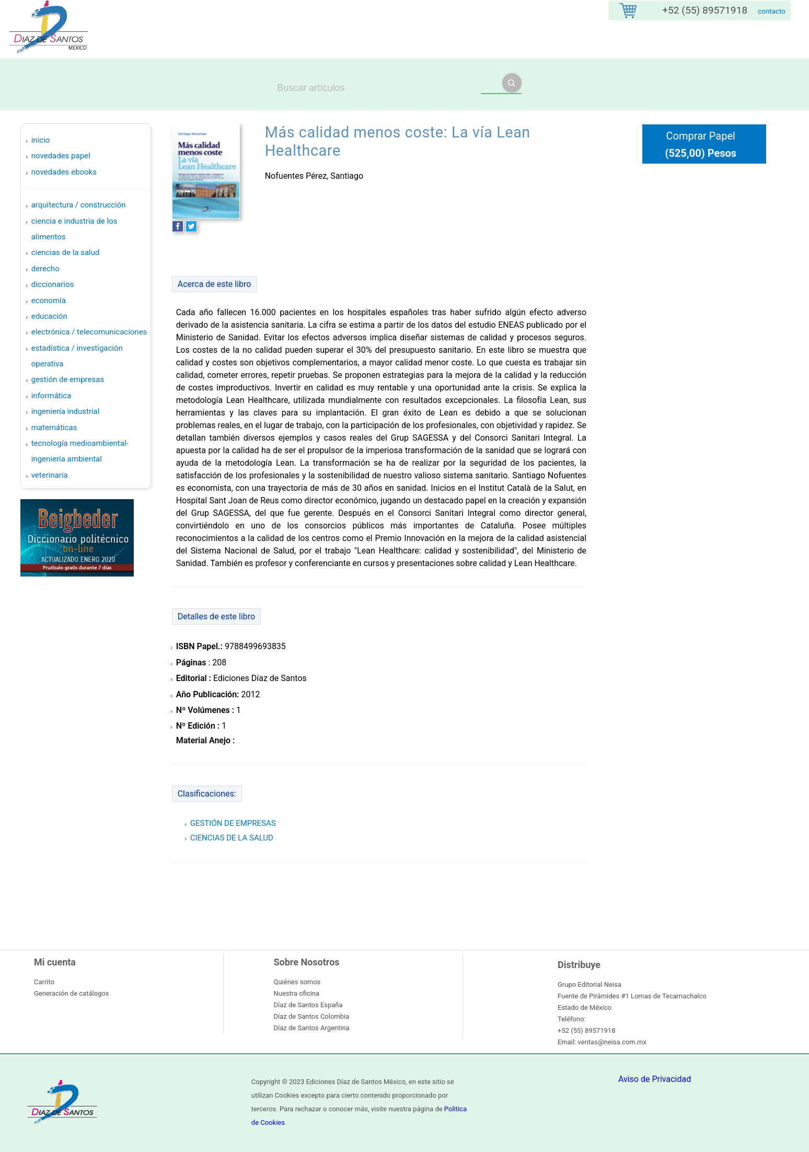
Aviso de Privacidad (654, 1079)
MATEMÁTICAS (54, 427)
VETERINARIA (49, 475)
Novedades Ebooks (64, 172)
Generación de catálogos (71, 993)
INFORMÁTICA (51, 395)
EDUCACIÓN (49, 316)
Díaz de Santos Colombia (312, 1016)
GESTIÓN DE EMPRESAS (67, 379)
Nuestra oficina (297, 993)
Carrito (44, 982)
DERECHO (45, 268)
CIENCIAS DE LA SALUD (65, 252)
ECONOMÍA (48, 300)
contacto (771, 11)
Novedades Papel (60, 155)
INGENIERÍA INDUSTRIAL (65, 411)
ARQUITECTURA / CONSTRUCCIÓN (78, 205)
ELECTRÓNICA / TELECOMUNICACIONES (89, 332)
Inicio (40, 140)
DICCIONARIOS (52, 284)
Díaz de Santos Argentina (312, 1028)
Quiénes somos (297, 982)
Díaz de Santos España (308, 1005)
